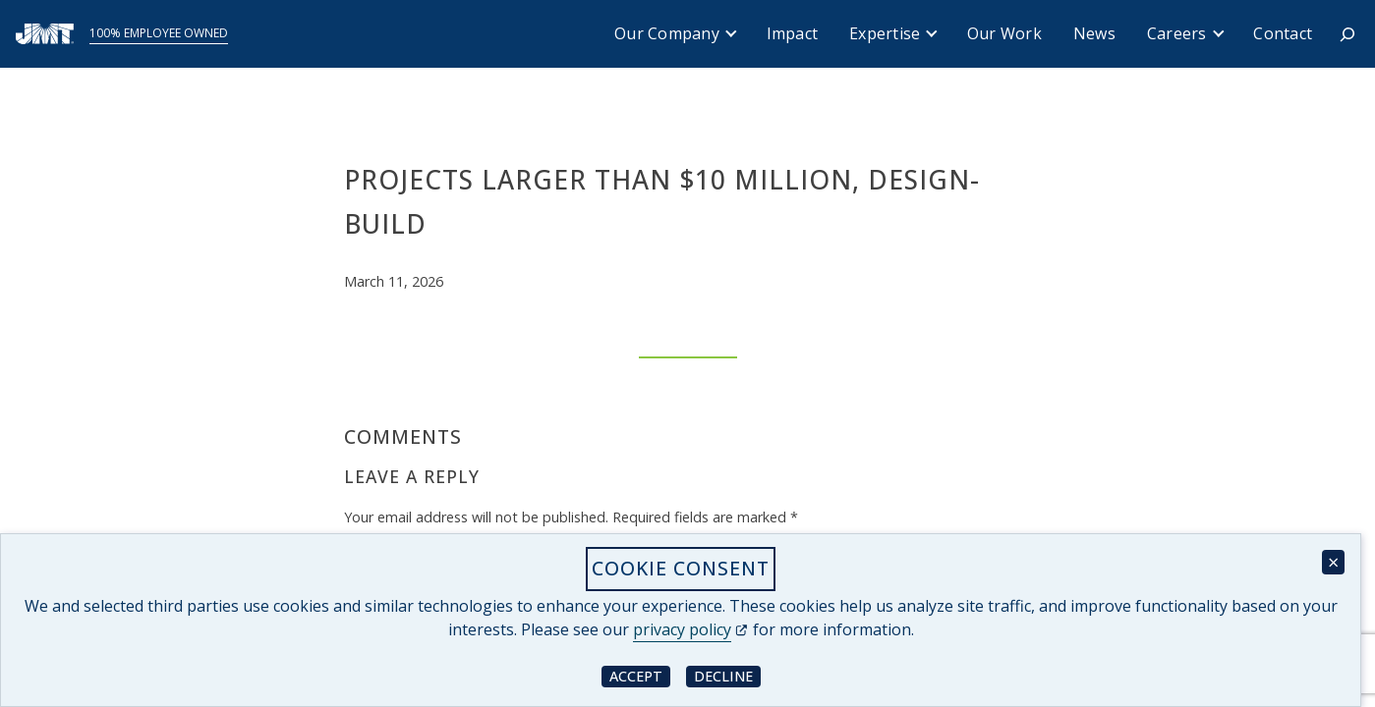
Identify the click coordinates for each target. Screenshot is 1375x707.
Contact (1282, 33)
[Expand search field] (1347, 34)
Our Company (666, 33)
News (1094, 33)
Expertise (884, 33)
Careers (1177, 33)
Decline (727, 675)
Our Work (1004, 33)
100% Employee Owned (158, 33)
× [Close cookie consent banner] (1333, 562)
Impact (793, 33)
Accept (639, 675)
